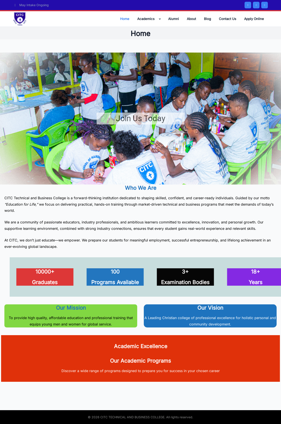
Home (124, 19)
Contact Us (227, 19)
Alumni (173, 19)
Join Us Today (140, 118)
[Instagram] (264, 5)
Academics (146, 19)
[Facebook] (248, 5)
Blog (207, 19)
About (191, 19)
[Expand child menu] (160, 19)
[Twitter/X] (256, 5)
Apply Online (254, 19)
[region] (140, 119)
